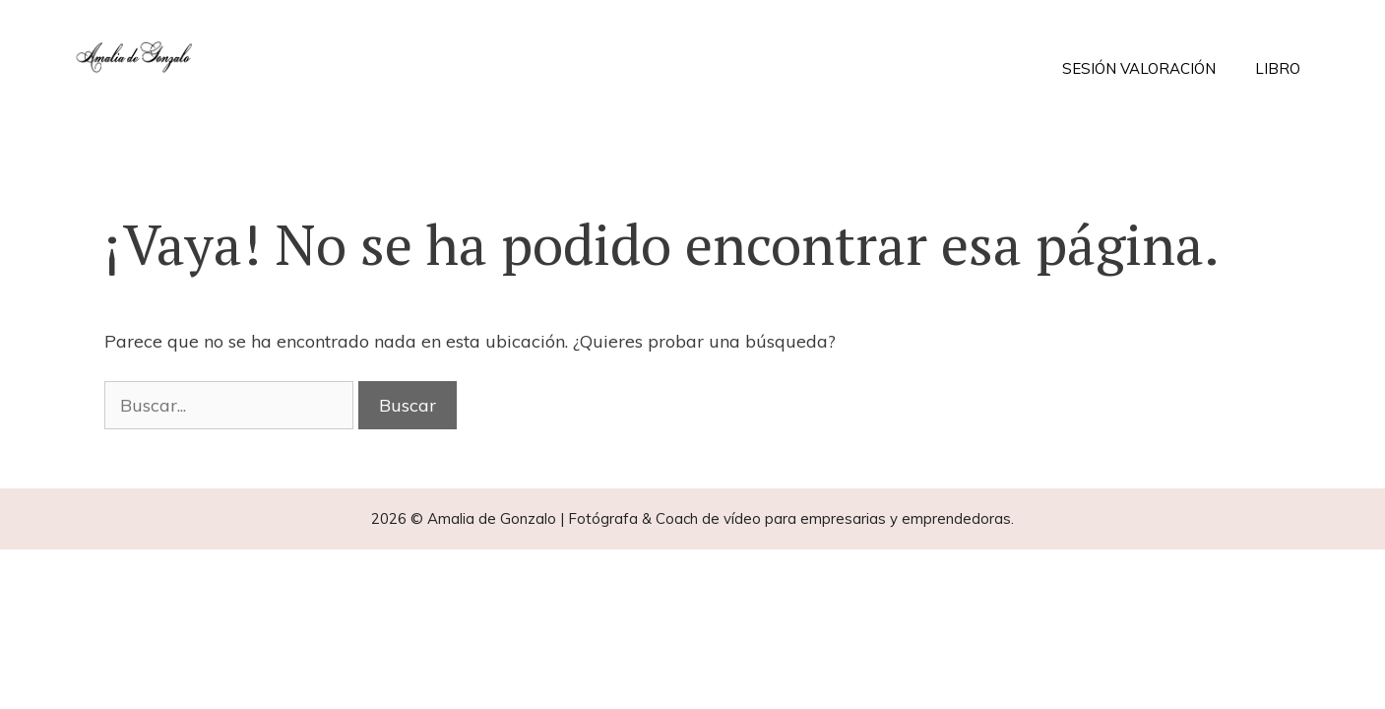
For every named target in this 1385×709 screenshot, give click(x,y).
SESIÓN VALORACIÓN (1139, 68)
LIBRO (1277, 68)
